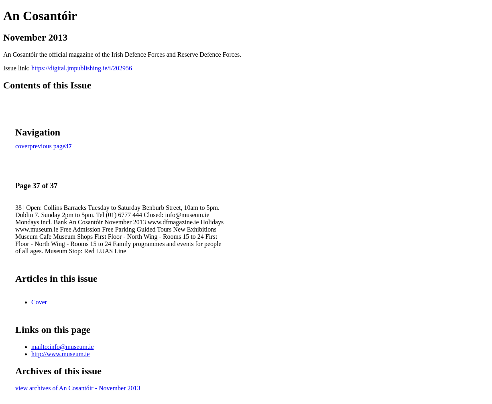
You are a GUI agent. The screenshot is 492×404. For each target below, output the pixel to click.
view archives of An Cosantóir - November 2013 (77, 388)
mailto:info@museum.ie (62, 346)
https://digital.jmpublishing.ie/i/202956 (81, 68)
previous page (47, 146)
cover (22, 146)
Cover (39, 302)
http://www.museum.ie (60, 354)
